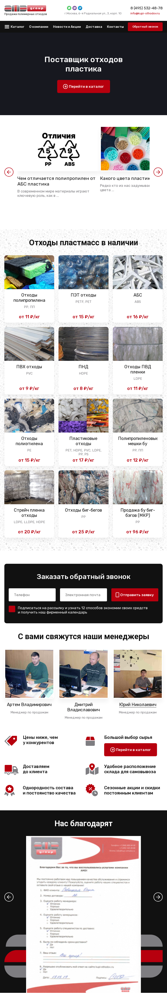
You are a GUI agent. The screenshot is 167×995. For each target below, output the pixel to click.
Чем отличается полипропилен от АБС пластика (57, 182)
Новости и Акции (67, 27)
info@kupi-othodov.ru (145, 13)
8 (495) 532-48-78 (146, 8)
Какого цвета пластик (128, 179)
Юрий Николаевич (137, 706)
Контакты (115, 27)
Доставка (94, 27)
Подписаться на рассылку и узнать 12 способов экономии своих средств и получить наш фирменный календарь (83, 612)
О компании (38, 27)
